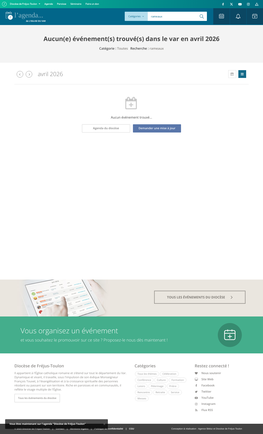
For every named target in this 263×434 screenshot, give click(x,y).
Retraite (160, 392)
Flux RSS (204, 410)
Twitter (203, 392)
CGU (131, 429)
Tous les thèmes (147, 374)
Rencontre (143, 392)
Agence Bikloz (205, 429)
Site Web (204, 379)
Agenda (48, 4)
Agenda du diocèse (106, 128)
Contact (60, 429)
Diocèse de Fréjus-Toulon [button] (24, 4)
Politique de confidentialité (108, 429)
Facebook (205, 385)
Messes (141, 398)
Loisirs (141, 386)
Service (175, 392)
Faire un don (92, 4)
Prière (172, 386)
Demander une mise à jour (156, 128)
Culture (161, 380)
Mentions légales (79, 429)
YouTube (204, 398)
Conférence (144, 380)
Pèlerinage (157, 386)
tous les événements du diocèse (200, 297)
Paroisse (61, 4)
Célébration (169, 374)
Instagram (205, 404)
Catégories (136, 16)
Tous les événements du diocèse (37, 398)
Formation (177, 380)
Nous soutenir (208, 373)
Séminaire (76, 4)
